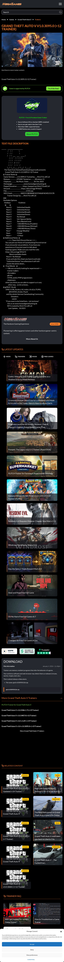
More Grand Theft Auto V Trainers (32, 731)
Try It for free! (53, 88)
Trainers (38, 19)
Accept (32, 944)
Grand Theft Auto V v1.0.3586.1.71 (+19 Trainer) (20, 710)
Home (4, 19)
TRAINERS (20, 356)
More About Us (32, 339)
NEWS (7, 356)
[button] (61, 931)
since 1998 (54, 324)
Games (11, 19)
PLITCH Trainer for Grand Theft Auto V (16, 705)
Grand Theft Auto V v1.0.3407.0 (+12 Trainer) (19, 715)
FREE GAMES (47, 356)
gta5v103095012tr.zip (12, 689)
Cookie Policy (31, 959)
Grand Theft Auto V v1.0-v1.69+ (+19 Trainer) (19, 721)
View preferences (32, 955)
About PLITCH (32, 134)
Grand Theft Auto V (24, 19)
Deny (32, 950)
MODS (33, 356)
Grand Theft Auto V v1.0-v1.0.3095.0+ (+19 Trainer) (21, 726)
